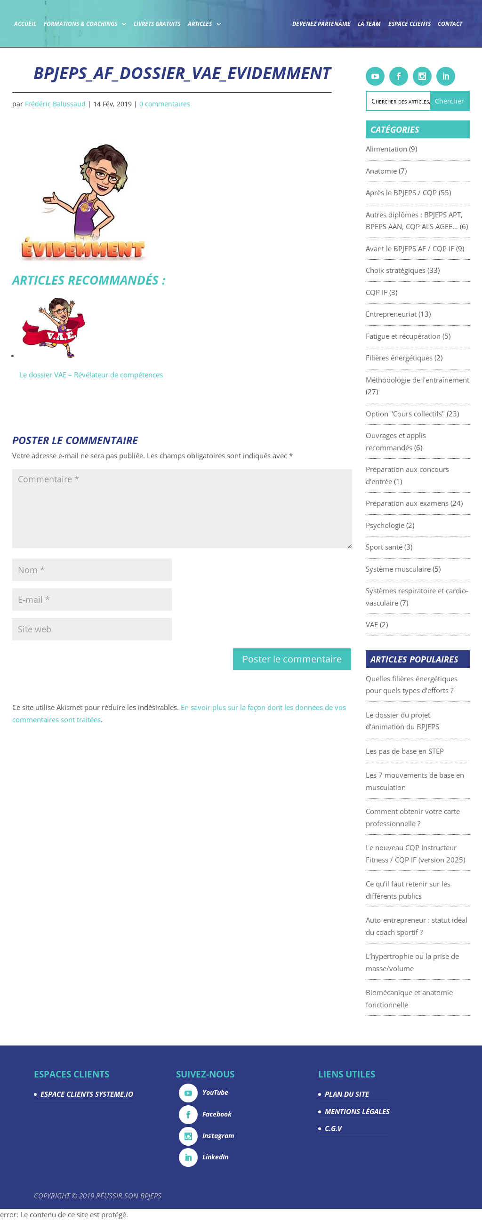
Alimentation (405, 148)
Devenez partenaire (337, 23)
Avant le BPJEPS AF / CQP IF (429, 248)
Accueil (41, 23)
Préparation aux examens (426, 503)
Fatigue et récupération (422, 336)
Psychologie (404, 525)
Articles (215, 23)
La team (385, 23)
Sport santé (403, 546)
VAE (391, 624)
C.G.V (333, 1128)
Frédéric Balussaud (55, 103)
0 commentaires (164, 103)
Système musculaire (417, 569)
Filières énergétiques (418, 357)
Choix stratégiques (414, 270)
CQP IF (395, 292)
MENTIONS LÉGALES (357, 1111)
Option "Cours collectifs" (424, 413)
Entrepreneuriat (410, 314)
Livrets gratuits (173, 23)
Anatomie (400, 171)
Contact (238, 49)
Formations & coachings (96, 23)
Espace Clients (425, 23)
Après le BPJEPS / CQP (420, 192)
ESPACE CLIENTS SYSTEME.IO (86, 1094)
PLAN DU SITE (347, 1094)
